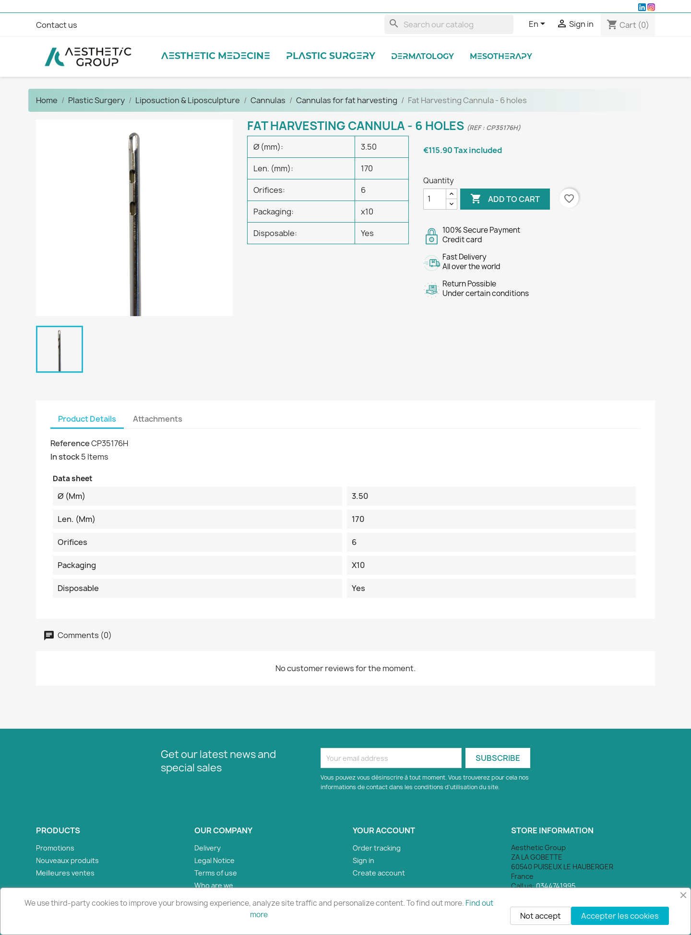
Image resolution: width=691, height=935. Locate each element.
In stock (65, 457)
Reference (70, 443)
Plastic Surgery (330, 56)
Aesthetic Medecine (215, 56)
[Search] (448, 24)
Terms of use (215, 872)
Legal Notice (214, 860)
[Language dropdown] (538, 24)
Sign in (363, 860)
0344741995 (555, 885)
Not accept (540, 916)
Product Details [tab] (87, 419)
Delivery (207, 847)
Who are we (213, 885)
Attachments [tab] (157, 419)
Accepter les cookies (620, 916)
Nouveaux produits (67, 860)
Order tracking (377, 847)
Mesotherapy (501, 56)
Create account (379, 872)
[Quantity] (434, 199)
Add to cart (505, 199)
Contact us (56, 25)
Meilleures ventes (65, 872)
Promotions (55, 847)
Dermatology (422, 56)
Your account (384, 830)
